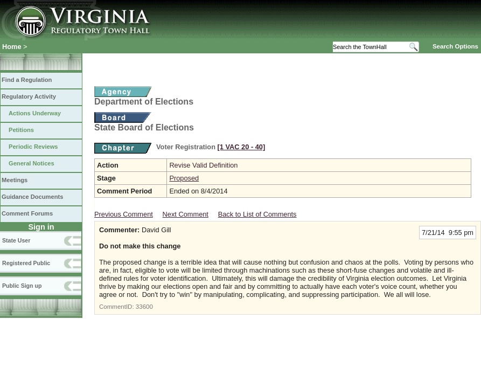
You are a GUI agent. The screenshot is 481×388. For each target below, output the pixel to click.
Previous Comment (123, 214)
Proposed (184, 178)
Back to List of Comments (257, 214)
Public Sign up (21, 285)
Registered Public (26, 263)
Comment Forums (27, 213)
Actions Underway (35, 113)
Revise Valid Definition (203, 165)
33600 (144, 306)
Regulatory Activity (29, 96)
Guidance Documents (32, 196)
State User (16, 240)
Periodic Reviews (33, 146)
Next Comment (185, 214)
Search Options (455, 46)
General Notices (31, 163)
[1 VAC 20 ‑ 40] (242, 147)
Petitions (21, 130)
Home (12, 47)
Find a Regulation (27, 80)
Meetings (14, 180)
